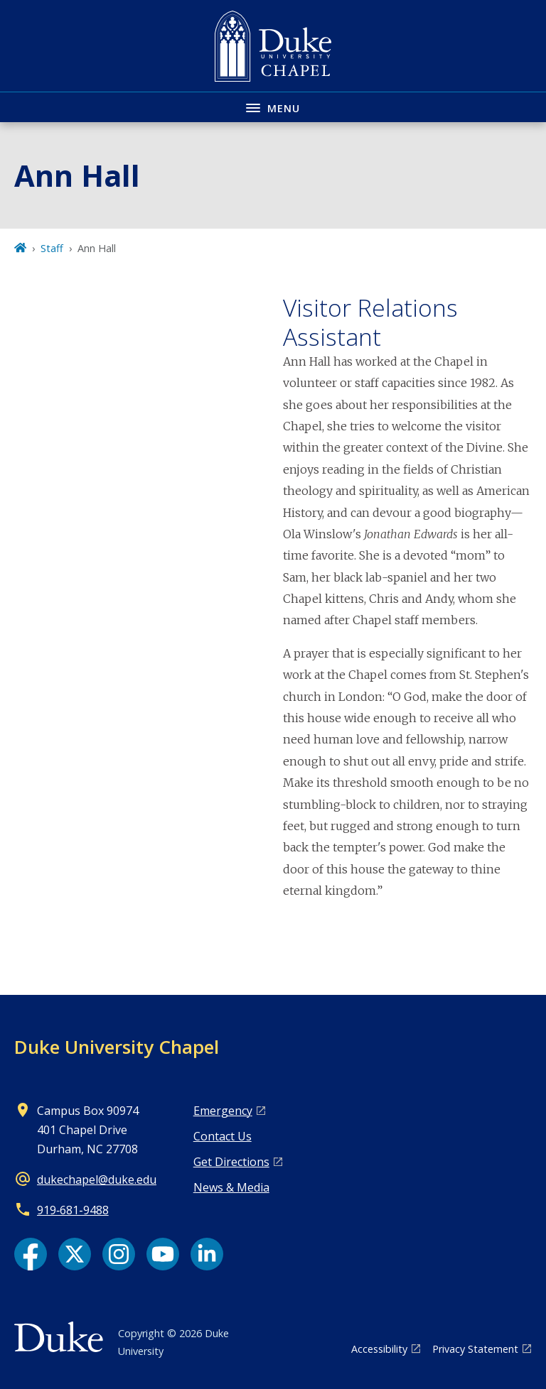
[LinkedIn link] (207, 1254)
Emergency (222, 1110)
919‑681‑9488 (73, 1210)
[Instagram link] (118, 1254)
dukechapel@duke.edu (96, 1179)
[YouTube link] (162, 1254)
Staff (52, 248)
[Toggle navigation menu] (273, 107)
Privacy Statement (475, 1349)
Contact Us (222, 1136)
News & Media (231, 1187)
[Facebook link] (30, 1254)
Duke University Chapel (116, 1047)
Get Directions (231, 1162)
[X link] (74, 1254)
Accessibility (379, 1349)
